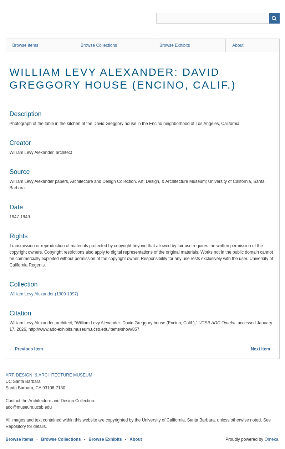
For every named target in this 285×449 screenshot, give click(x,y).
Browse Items (25, 45)
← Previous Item (26, 348)
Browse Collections (99, 45)
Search (274, 18)
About (237, 45)
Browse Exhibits (174, 45)
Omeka (271, 439)
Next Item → (263, 348)
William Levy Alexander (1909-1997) (44, 293)
